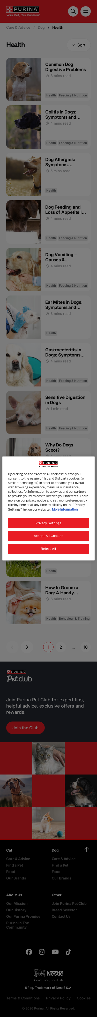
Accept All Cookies (48, 536)
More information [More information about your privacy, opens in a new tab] (65, 509)
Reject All (48, 549)
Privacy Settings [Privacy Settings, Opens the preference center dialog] (48, 523)
